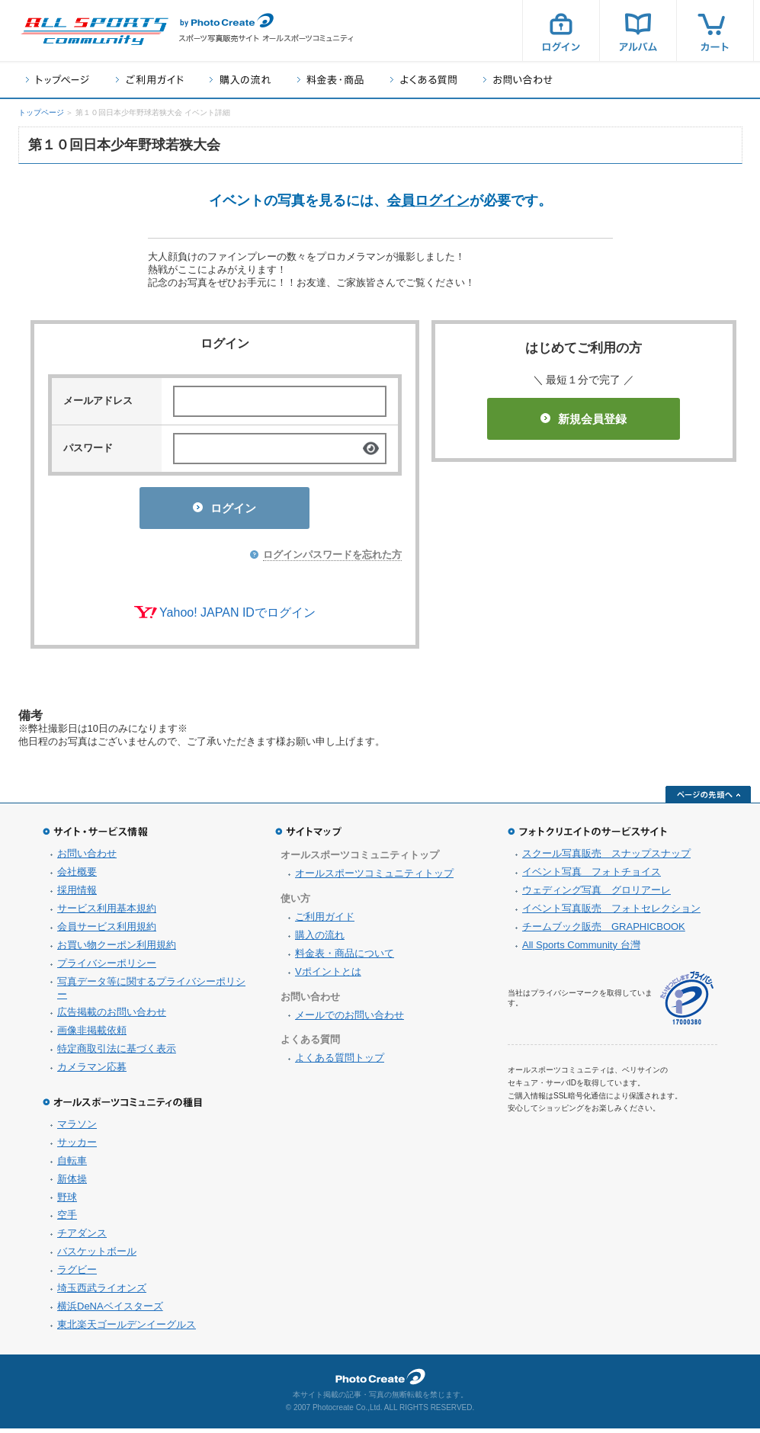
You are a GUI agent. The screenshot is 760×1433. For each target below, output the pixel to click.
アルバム (638, 30)
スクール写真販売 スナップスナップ (606, 858)
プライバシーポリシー (106, 967)
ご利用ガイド (149, 79)
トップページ (57, 79)
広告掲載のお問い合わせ (111, 1016)
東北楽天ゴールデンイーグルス (126, 1329)
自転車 (72, 1165)
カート (715, 30)
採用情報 (77, 894)
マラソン (77, 1128)
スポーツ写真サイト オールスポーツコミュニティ (94, 31)
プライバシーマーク (687, 1003)
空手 (67, 1219)
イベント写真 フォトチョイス (591, 876)
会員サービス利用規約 (106, 931)
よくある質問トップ (339, 1062)
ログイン (561, 30)
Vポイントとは (328, 976)
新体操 (72, 1183)
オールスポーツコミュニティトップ (374, 877)
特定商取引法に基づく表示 (116, 1053)
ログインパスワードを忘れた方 (332, 559)
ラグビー (77, 1274)
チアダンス (82, 1237)
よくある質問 (423, 79)
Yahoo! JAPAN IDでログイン (237, 617)
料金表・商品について (344, 957)
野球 (67, 1201)
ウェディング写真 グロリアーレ (596, 894)
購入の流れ (240, 79)
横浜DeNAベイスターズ (110, 1310)
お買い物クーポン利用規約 (116, 949)
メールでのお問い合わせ (349, 1019)
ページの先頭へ (708, 798)
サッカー (77, 1146)
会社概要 (77, 876)
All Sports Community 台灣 (581, 949)
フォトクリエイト (380, 1381)
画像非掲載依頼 (92, 1034)
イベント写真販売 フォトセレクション (611, 912)
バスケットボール (96, 1255)
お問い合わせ (517, 79)
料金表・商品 (330, 79)
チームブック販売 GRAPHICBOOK (603, 931)
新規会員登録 (583, 418)
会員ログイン (428, 200)
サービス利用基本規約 (106, 912)
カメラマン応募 (92, 1071)
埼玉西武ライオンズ (101, 1292)
